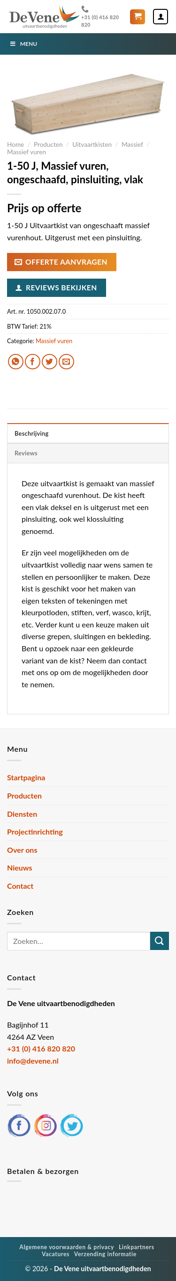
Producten (48, 144)
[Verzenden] (159, 941)
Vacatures (55, 1254)
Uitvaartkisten (92, 144)
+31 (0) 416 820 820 (100, 16)
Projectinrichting (35, 831)
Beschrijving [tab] (32, 433)
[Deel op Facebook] (32, 361)
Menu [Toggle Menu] (23, 43)
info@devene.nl (33, 1060)
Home (15, 144)
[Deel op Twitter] (49, 361)
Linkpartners (136, 1247)
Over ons (22, 849)
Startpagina (26, 777)
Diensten (22, 813)
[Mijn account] (160, 16)
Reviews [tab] (26, 453)
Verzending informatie (105, 1254)
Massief (132, 144)
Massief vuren (26, 152)
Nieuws (19, 867)
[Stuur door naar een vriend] (66, 361)
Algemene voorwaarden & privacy (66, 1247)
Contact (20, 885)
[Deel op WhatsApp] (15, 361)
